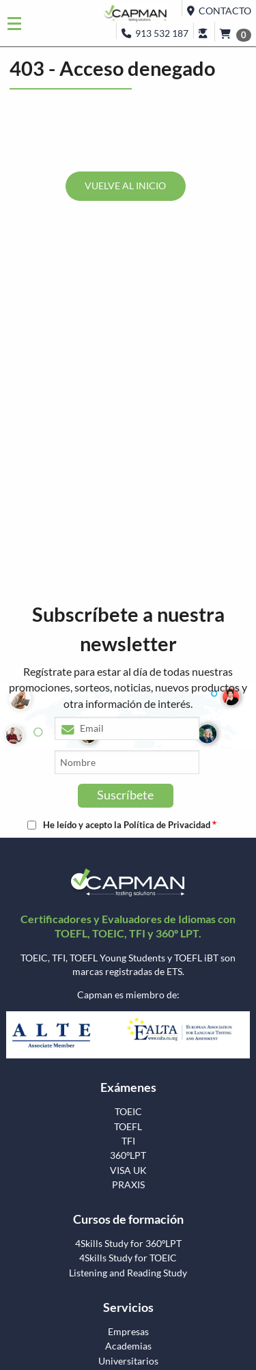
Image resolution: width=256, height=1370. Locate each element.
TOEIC (128, 1111)
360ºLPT (128, 1155)
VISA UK (128, 1170)
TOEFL (128, 1127)
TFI (128, 1141)
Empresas (128, 1332)
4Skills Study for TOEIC (128, 1258)
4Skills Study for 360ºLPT (128, 1243)
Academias (128, 1346)
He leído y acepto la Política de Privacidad (126, 825)
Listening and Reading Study (128, 1273)
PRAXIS (128, 1185)
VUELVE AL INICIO (125, 185)
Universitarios (128, 1361)
